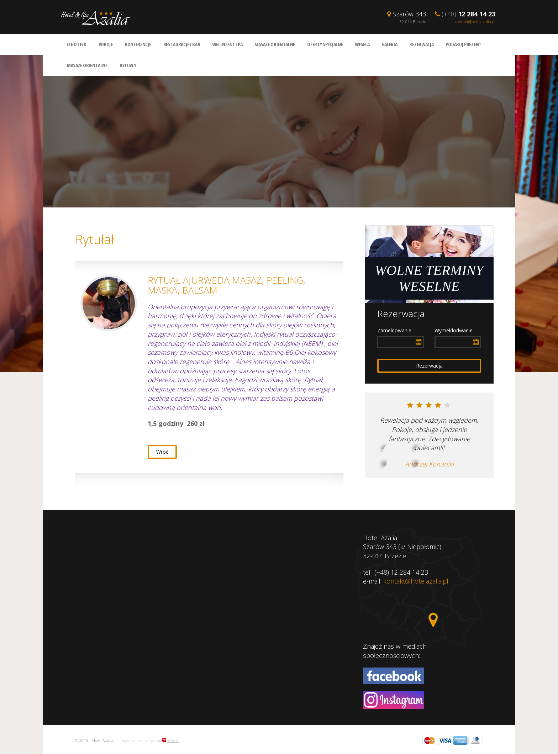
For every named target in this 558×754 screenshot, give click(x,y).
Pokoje (106, 44)
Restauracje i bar (181, 44)
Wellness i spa (227, 44)
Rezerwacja (421, 44)
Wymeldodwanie (454, 330)
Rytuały (128, 65)
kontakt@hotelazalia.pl (474, 21)
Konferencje (138, 44)
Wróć (162, 451)
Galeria (390, 44)
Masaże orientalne (274, 44)
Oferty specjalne (325, 44)
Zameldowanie (394, 330)
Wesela (362, 44)
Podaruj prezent (463, 44)
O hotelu (76, 44)
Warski (173, 740)
